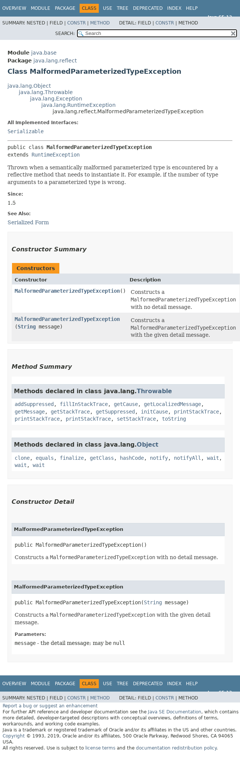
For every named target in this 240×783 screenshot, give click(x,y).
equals (45, 458)
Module (40, 8)
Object (147, 444)
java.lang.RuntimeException (78, 105)
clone (22, 458)
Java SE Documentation (174, 712)
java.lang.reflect (55, 61)
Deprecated (148, 8)
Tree (122, 8)
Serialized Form (28, 222)
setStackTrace (136, 419)
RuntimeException (56, 155)
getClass (102, 458)
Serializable (26, 131)
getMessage (30, 412)
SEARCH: (65, 33)
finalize (72, 458)
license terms (100, 748)
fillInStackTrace (84, 404)
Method (100, 23)
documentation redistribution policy (176, 748)
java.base (44, 53)
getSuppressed (115, 412)
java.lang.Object (29, 86)
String (27, 327)
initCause (154, 412)
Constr (76, 23)
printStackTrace (196, 412)
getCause (126, 404)
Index (174, 8)
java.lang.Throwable (46, 92)
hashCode (132, 458)
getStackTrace (70, 412)
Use (107, 8)
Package (65, 8)
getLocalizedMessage (172, 404)
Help (192, 8)
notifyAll (187, 458)
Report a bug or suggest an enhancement (50, 706)
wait (213, 458)
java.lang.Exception (56, 99)
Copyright (14, 736)
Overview (14, 8)
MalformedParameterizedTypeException (67, 291)
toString (174, 419)
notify (159, 458)
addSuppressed (34, 404)
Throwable (154, 391)
